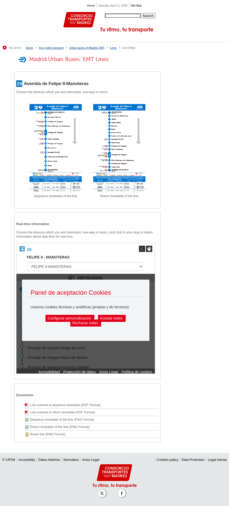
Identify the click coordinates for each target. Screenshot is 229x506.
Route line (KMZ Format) (48, 434)
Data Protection (192, 460)
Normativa (71, 460)
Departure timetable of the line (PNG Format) (62, 419)
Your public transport (51, 47)
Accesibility (27, 460)
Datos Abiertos (49, 460)
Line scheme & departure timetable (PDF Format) (65, 405)
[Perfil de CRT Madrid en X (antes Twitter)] (102, 491)
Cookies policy (167, 460)
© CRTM (8, 460)
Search (148, 16)
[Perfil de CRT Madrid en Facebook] (122, 491)
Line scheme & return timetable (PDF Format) (62, 412)
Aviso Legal (90, 460)
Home (91, 5)
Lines (113, 47)
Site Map (136, 5)
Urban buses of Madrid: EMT (86, 47)
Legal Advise (217, 460)
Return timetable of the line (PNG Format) (60, 427)
